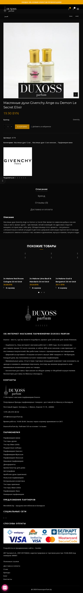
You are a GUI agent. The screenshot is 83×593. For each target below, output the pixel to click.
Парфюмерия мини (65, 142)
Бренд (41, 195)
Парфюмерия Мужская (13, 454)
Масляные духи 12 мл (22, 142)
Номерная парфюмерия (13, 494)
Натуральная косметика (14, 481)
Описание (41, 189)
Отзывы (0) (41, 202)
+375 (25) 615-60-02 (11, 412)
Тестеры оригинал (11, 484)
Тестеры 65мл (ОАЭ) (12, 488)
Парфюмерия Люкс (11, 491)
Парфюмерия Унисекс (13, 451)
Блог (5, 576)
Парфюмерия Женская (13, 458)
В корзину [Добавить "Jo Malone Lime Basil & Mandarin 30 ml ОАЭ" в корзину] (36, 288)
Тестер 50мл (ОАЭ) (11, 444)
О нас (5, 569)
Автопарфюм (9, 471)
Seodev (38, 548)
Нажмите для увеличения (76, 94)
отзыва (43, 426)
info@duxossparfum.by (13, 417)
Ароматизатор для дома (14, 468)
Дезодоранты (9, 464)
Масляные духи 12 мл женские (44, 142)
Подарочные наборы (12, 448)
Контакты (7, 579)
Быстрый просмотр (25, 258)
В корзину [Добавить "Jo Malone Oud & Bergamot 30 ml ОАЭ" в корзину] (62, 288)
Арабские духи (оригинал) (14, 474)
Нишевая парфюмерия (13, 461)
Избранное (70, 8)
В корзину (22, 127)
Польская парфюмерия (13, 478)
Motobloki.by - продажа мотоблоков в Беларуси (24, 506)
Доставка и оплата (41, 209)
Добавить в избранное (41, 127)
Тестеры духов (10, 441)
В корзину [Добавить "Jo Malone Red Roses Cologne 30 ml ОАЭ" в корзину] (10, 288)
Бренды (6, 572)
